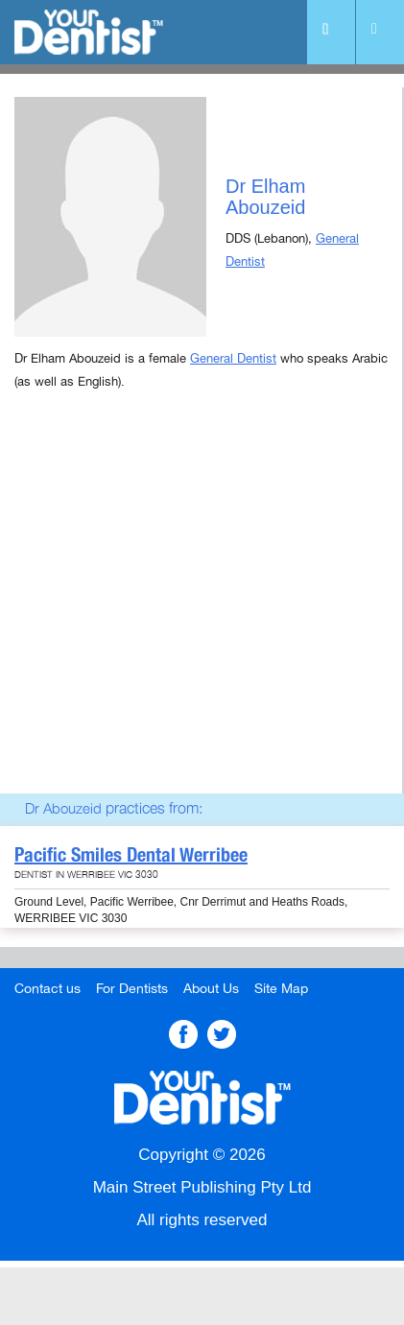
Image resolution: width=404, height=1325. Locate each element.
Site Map (281, 989)
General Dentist (233, 359)
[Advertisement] (202, 616)
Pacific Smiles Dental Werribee (131, 854)
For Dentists (132, 989)
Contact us (47, 989)
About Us (211, 989)
